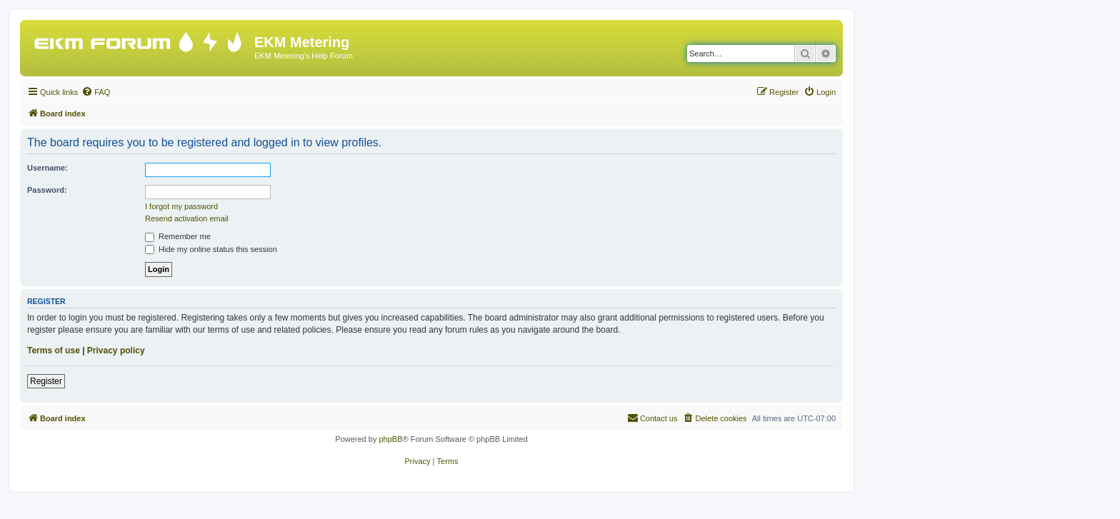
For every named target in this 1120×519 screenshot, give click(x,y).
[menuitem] (95, 92)
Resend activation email (187, 218)
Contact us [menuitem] (652, 418)
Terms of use (53, 351)
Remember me (178, 236)
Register (46, 381)
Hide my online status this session (211, 249)
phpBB (390, 439)
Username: (47, 167)
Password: (47, 190)
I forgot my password (181, 206)
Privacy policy (116, 351)
